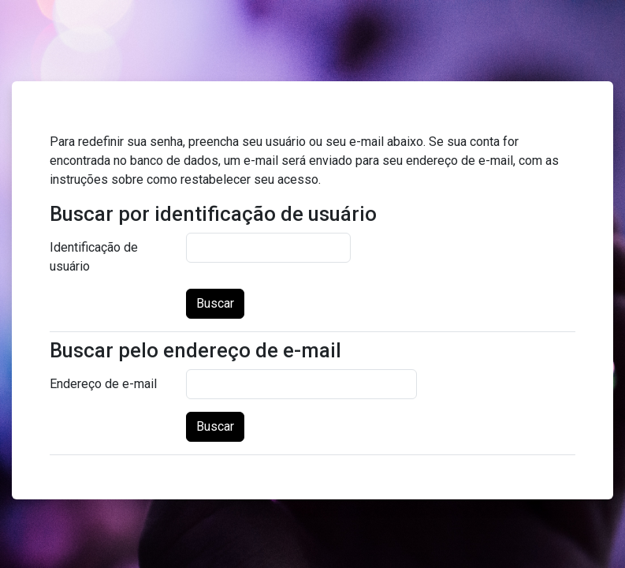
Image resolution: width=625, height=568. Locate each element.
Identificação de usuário (94, 257)
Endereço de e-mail (103, 383)
